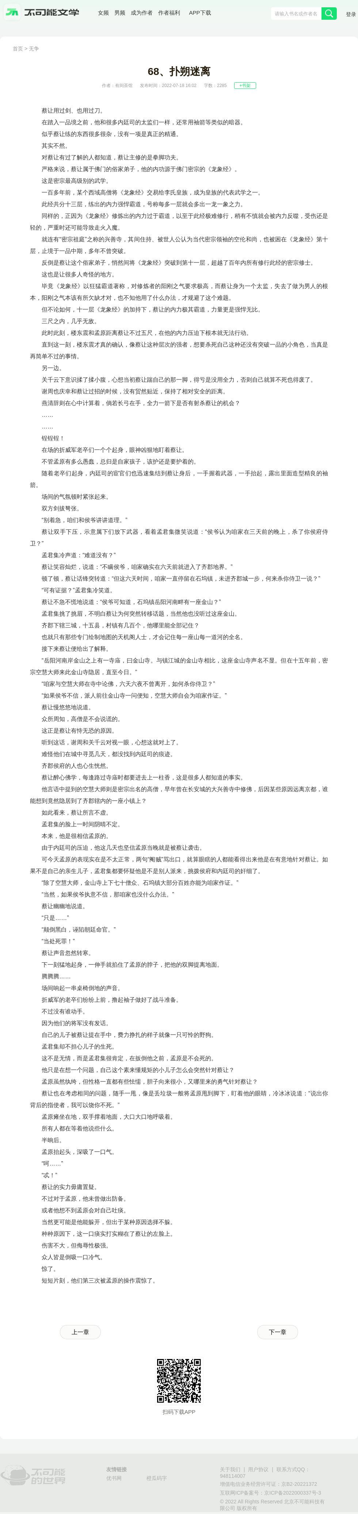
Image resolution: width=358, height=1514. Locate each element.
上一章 (80, 1332)
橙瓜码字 (156, 1478)
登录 (351, 14)
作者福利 (169, 12)
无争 (34, 49)
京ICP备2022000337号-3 (292, 1493)
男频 (119, 12)
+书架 (245, 85)
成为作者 (142, 12)
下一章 (277, 1332)
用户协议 (258, 1469)
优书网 (114, 1478)
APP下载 (200, 13)
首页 (18, 49)
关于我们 (230, 1469)
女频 (103, 12)
